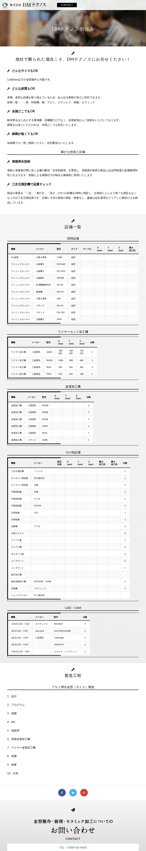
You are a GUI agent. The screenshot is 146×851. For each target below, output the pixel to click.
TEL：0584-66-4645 (73, 847)
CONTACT (67, 4)
